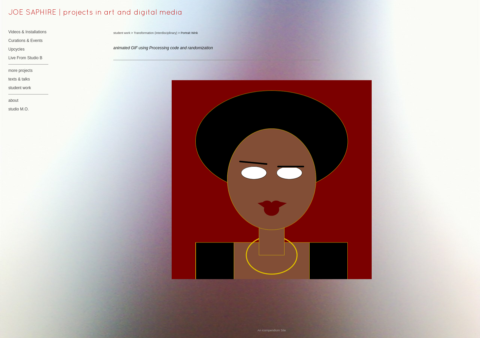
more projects (20, 70)
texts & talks (19, 79)
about (13, 100)
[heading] (25, 13)
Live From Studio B (25, 58)
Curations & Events (25, 40)
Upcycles (16, 49)
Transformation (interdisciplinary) (155, 33)
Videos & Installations (27, 32)
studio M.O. (18, 109)
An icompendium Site (271, 330)
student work (19, 87)
